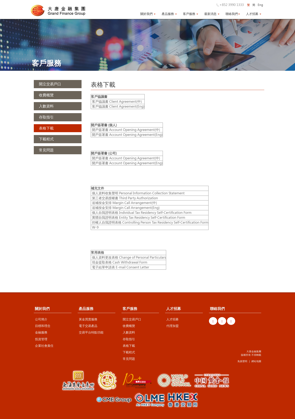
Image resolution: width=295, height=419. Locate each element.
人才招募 (172, 319)
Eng (260, 5)
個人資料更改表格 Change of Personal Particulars (129, 257)
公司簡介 (41, 319)
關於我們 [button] (147, 14)
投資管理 (41, 339)
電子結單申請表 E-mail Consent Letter (120, 267)
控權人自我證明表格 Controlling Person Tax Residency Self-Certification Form (150, 222)
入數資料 (129, 332)
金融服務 (41, 332)
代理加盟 (172, 326)
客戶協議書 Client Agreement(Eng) (118, 106)
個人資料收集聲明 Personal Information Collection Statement (138, 193)
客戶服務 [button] (190, 14)
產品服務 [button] (169, 14)
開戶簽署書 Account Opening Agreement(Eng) (127, 134)
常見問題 (129, 359)
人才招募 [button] (253, 14)
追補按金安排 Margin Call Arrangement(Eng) (126, 207)
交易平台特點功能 (91, 332)
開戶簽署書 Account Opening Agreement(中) (126, 129)
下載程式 (129, 352)
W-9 (95, 227)
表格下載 (129, 346)
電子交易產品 (88, 326)
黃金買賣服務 (88, 319)
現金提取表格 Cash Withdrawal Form (119, 262)
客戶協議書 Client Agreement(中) (116, 101)
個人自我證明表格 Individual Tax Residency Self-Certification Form (142, 212)
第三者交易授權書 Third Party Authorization (125, 198)
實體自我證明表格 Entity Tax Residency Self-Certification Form (138, 217)
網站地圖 (256, 361)
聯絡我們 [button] (233, 14)
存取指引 (129, 339)
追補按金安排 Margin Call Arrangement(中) (124, 202)
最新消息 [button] (211, 14)
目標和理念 (42, 326)
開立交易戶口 (132, 319)
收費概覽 (129, 326)
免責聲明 (242, 361)
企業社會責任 (44, 346)
